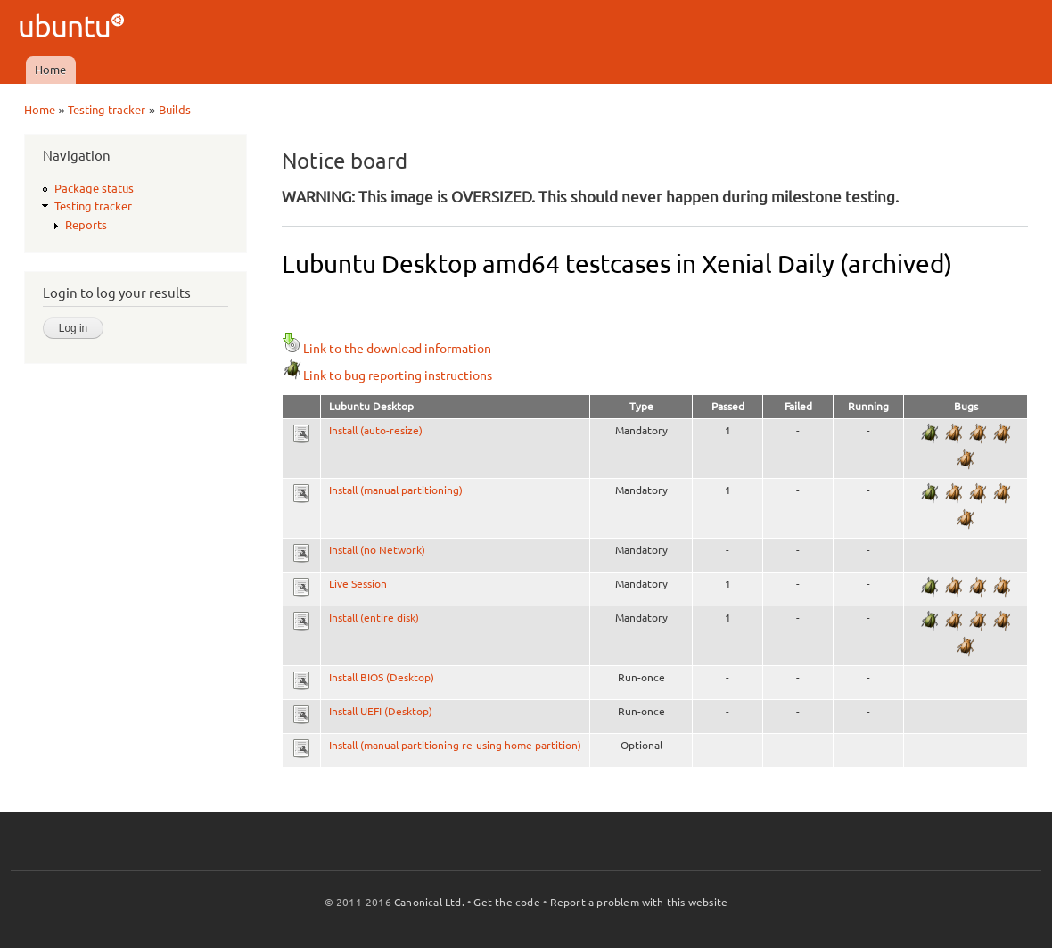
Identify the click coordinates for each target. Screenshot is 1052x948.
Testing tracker (106, 109)
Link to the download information (386, 349)
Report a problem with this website (639, 902)
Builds (175, 109)
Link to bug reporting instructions (387, 375)
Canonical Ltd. (429, 902)
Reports (86, 224)
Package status (94, 188)
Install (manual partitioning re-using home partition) (455, 745)
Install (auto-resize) (376, 430)
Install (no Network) (377, 550)
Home (50, 69)
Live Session (358, 583)
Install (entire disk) (374, 617)
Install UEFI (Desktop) (380, 711)
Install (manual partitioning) (396, 490)
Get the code (506, 902)
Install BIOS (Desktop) (381, 677)
